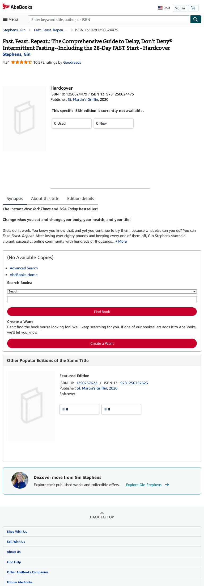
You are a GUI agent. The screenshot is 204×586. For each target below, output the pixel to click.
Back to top (102, 517)
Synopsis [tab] (15, 198)
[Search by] (102, 291)
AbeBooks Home (23, 274)
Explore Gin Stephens (148, 484)
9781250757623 (134, 383)
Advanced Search (24, 268)
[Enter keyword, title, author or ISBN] (102, 299)
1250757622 (87, 383)
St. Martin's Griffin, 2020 (97, 388)
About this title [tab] (45, 198)
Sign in (180, 8)
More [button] (122, 241)
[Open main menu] (11, 19)
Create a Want (102, 343)
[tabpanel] (100, 225)
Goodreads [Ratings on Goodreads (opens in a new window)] (72, 62)
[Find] (195, 19)
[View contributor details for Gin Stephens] (17, 54)
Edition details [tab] (80, 198)
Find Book (102, 311)
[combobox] (109, 19)
